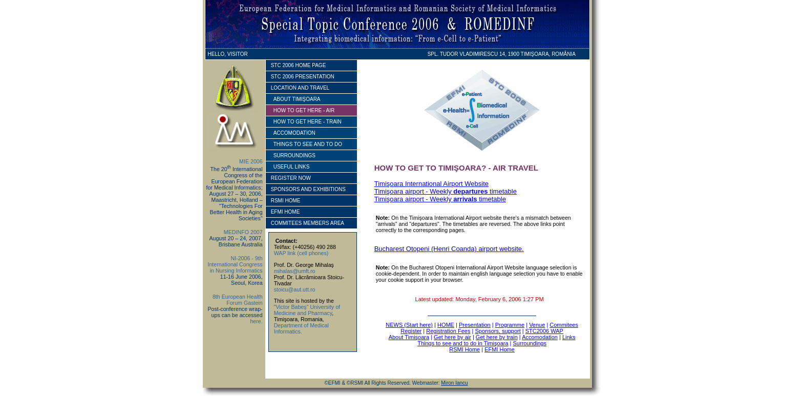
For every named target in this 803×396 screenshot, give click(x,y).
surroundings (294, 155)
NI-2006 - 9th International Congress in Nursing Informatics (234, 264)
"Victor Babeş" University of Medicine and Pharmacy (307, 310)
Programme (509, 325)
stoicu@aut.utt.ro (294, 289)
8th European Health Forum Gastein (238, 300)
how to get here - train (307, 121)
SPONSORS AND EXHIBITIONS (308, 189)
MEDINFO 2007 (243, 232)
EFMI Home (499, 349)
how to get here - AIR (303, 110)
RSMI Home (464, 349)
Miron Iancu (454, 383)
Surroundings (529, 343)
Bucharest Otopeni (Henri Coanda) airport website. (449, 249)
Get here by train (497, 337)
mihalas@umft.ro (294, 271)
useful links (291, 167)
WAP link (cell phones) (301, 253)
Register (410, 331)
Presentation (475, 325)
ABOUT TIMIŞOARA (297, 99)
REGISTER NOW (291, 178)
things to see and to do (307, 144)
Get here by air (452, 337)
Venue (537, 325)
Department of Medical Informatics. (301, 328)
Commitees (564, 325)
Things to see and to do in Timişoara (462, 343)
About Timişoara (409, 337)
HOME (445, 325)
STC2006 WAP (544, 331)
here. (256, 321)
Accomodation (540, 337)
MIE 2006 (251, 161)
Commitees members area (307, 223)
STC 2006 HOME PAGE (298, 65)
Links (569, 337)
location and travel (300, 88)
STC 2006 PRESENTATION (302, 76)
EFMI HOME (285, 212)
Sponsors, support (497, 331)
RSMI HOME (286, 200)
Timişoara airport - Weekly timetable (445, 191)
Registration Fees (448, 331)
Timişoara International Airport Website (431, 183)
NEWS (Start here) (409, 325)
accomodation (294, 133)
